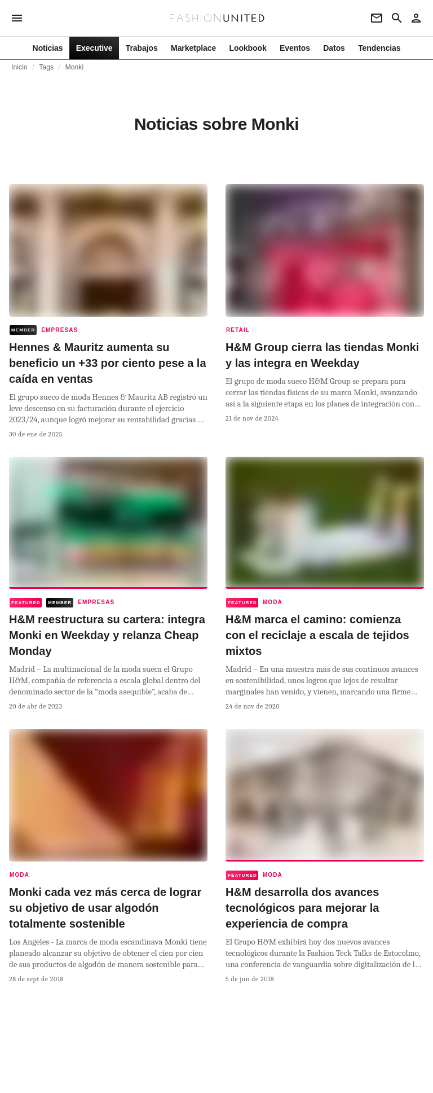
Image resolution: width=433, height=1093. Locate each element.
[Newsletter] (376, 18)
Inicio (19, 67)
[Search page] (397, 18)
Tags (46, 67)
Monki (74, 67)
